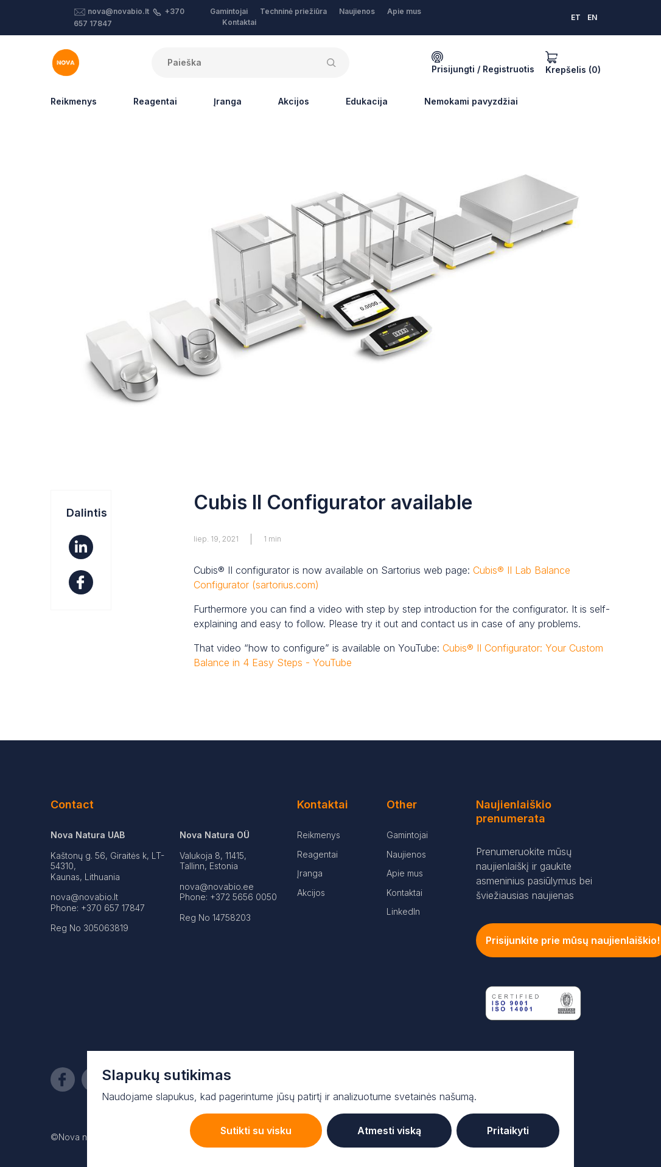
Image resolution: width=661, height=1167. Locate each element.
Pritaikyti (508, 1130)
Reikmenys (74, 101)
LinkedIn (403, 911)
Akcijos (293, 101)
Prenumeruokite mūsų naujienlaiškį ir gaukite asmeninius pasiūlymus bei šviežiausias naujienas (534, 873)
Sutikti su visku (256, 1130)
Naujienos (357, 11)
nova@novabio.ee (217, 886)
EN (592, 17)
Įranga (228, 101)
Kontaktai (239, 22)
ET (576, 17)
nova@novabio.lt (118, 11)
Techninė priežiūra (293, 11)
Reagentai (155, 101)
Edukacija (367, 101)
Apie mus (404, 11)
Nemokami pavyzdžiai (471, 101)
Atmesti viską (389, 1130)
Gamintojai (229, 11)
